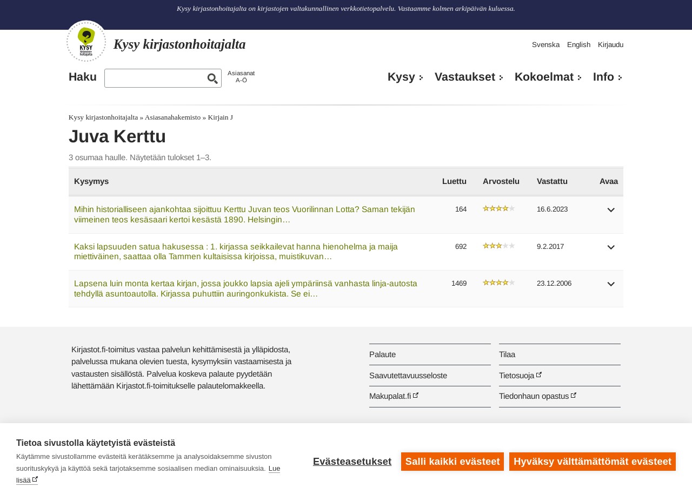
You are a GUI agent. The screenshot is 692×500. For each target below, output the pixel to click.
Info (603, 76)
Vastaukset (465, 76)
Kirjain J (221, 117)
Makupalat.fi (390, 395)
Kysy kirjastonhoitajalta (103, 117)
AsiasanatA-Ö (241, 76)
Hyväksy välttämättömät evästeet (592, 461)
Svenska (546, 45)
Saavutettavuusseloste (408, 375)
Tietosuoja (516, 375)
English (578, 45)
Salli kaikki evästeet (452, 461)
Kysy (401, 76)
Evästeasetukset (352, 461)
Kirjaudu (610, 45)
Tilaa (507, 354)
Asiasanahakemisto (173, 117)
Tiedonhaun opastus (534, 395)
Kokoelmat (544, 76)
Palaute (382, 354)
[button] (611, 213)
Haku (83, 76)
